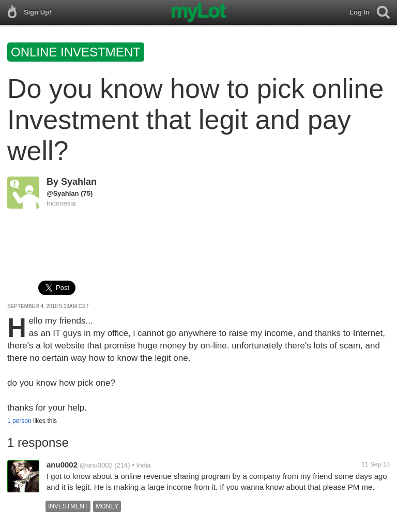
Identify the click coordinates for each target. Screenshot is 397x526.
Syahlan (79, 182)
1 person (19, 421)
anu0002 (62, 464)
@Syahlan (63, 193)
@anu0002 (96, 465)
